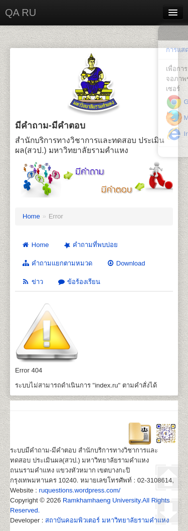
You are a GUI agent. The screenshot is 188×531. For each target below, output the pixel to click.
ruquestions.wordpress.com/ (80, 490)
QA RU (20, 12)
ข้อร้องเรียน (78, 282)
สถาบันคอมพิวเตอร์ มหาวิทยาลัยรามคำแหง (107, 520)
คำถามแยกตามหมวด (57, 263)
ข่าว (32, 282)
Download (125, 263)
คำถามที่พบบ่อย (90, 245)
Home (31, 216)
